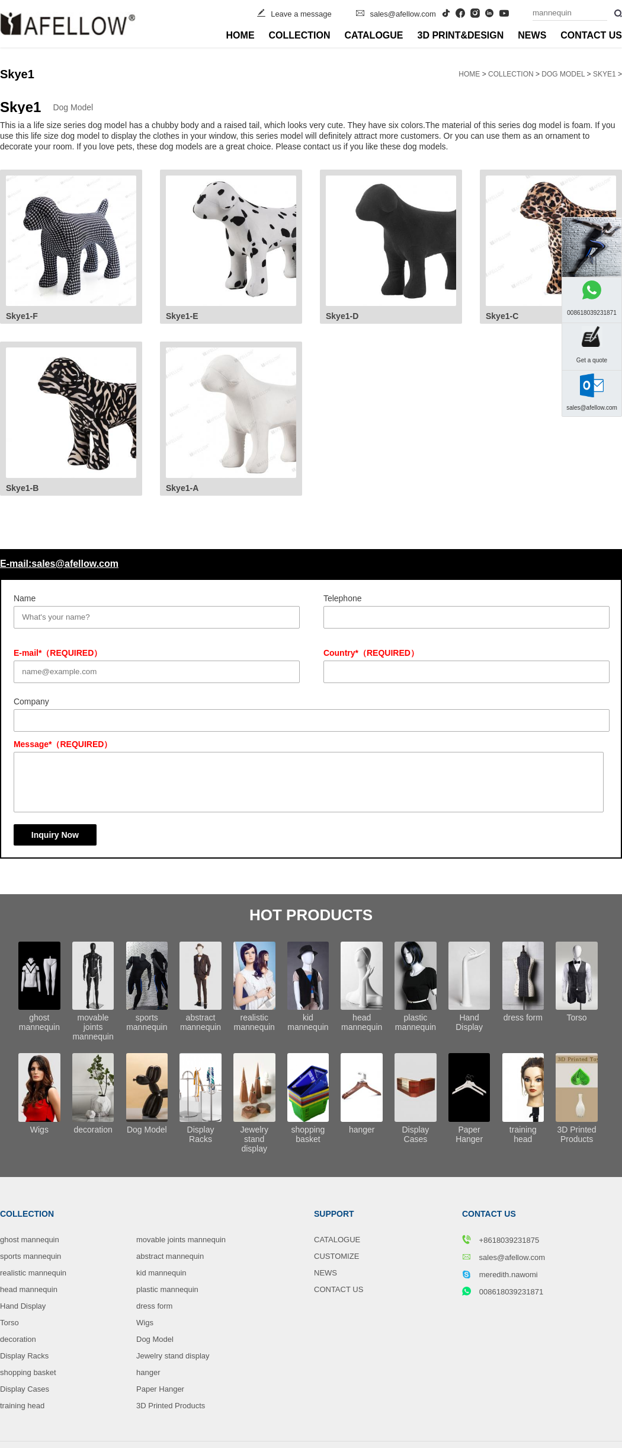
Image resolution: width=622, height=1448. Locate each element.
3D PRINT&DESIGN (461, 35)
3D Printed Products (170, 1405)
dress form (154, 1306)
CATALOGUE (374, 35)
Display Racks (24, 1355)
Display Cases (24, 1389)
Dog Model (563, 74)
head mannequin (28, 1289)
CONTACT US (591, 35)
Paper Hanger (160, 1389)
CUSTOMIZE (336, 1256)
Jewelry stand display (173, 1355)
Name (25, 598)
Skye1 (604, 74)
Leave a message (301, 13)
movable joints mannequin (181, 1239)
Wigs (144, 1322)
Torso (9, 1322)
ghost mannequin (29, 1239)
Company (31, 701)
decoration (18, 1339)
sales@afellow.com (402, 13)
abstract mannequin (170, 1256)
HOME (240, 35)
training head (22, 1405)
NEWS (532, 35)
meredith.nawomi (500, 1274)
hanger (148, 1372)
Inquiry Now (55, 835)
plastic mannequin (167, 1289)
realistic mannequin (33, 1272)
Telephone (342, 598)
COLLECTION (300, 35)
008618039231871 (502, 1291)
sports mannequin (30, 1256)
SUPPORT (334, 1214)
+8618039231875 (500, 1240)
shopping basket (28, 1372)
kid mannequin (161, 1272)
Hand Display (23, 1306)
